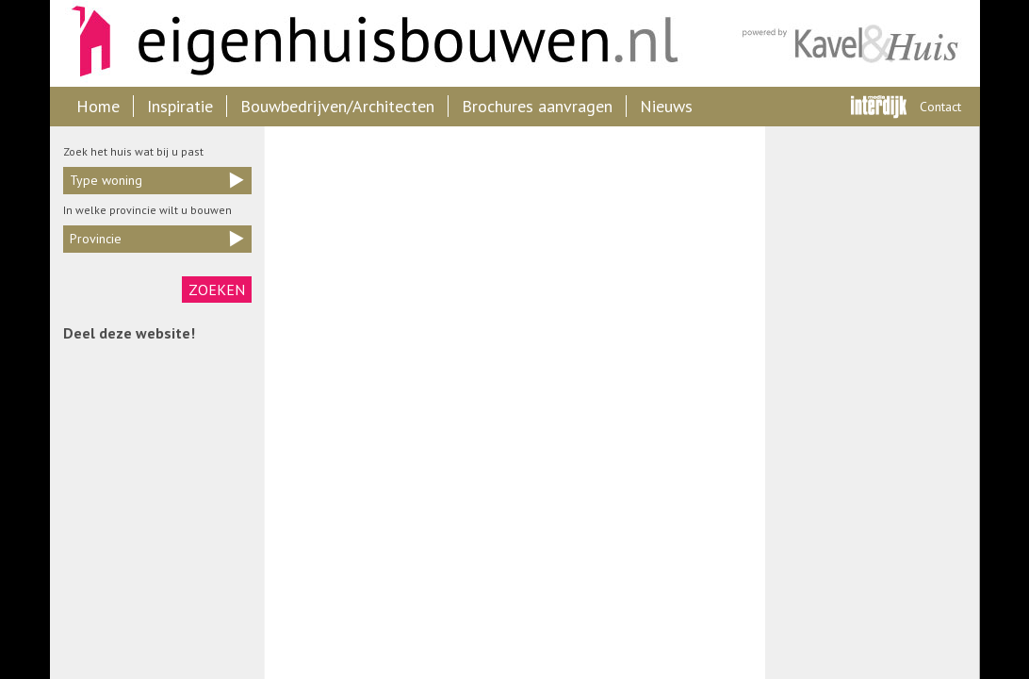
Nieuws (666, 106)
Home (98, 106)
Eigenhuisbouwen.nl (365, 43)
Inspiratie (180, 106)
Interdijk (878, 106)
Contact (940, 106)
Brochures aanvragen (537, 106)
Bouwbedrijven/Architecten (337, 106)
